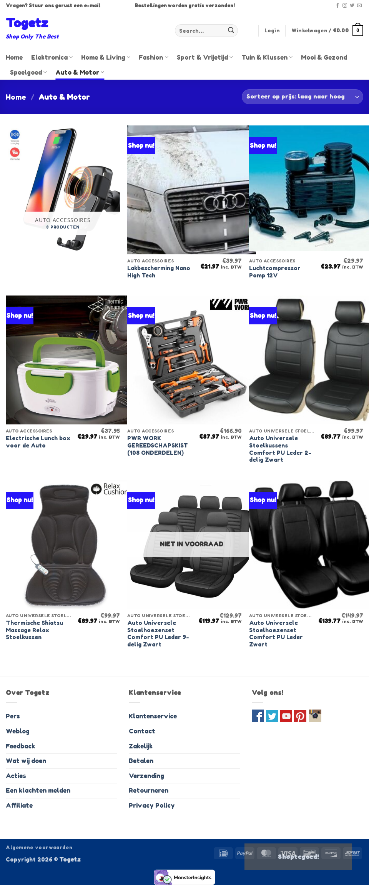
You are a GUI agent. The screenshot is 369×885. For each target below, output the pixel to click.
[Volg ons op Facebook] (337, 5)
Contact (142, 731)
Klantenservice (153, 716)
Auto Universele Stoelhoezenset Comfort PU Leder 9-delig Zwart (158, 634)
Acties (16, 776)
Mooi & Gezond (324, 57)
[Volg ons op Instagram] (344, 5)
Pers (13, 716)
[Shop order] (302, 96)
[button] (272, 31)
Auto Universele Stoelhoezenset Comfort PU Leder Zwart (276, 634)
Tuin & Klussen (267, 57)
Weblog (18, 731)
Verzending (146, 776)
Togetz (27, 23)
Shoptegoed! (298, 856)
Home (14, 57)
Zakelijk (141, 746)
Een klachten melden (38, 790)
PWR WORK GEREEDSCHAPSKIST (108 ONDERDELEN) (157, 445)
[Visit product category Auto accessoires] (63, 189)
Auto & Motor (79, 72)
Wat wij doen (26, 761)
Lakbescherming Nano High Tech (158, 272)
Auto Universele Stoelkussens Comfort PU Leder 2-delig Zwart (280, 449)
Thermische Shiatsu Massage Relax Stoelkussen (34, 630)
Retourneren (148, 790)
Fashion (153, 57)
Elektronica (52, 57)
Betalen (141, 761)
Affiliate (19, 805)
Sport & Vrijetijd (205, 57)
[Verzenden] (231, 30)
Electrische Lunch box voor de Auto (38, 442)
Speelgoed (28, 72)
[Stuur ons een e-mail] (359, 5)
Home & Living (105, 57)
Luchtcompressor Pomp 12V (275, 272)
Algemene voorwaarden (39, 847)
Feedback (20, 746)
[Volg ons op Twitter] (352, 5)
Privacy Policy (152, 805)
